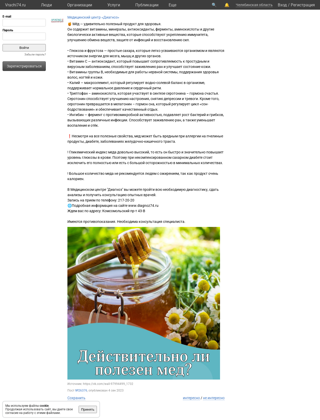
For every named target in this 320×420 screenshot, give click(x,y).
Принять (87, 409)
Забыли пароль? (35, 54)
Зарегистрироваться (24, 66)
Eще (172, 5)
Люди (46, 5)
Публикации (146, 5)
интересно (191, 398)
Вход (282, 5)
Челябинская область (254, 5)
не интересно (214, 398)
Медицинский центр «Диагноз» (93, 17)
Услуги (113, 5)
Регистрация (303, 5)
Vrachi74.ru (15, 5)
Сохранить (76, 398)
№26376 (81, 390)
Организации (79, 5)
